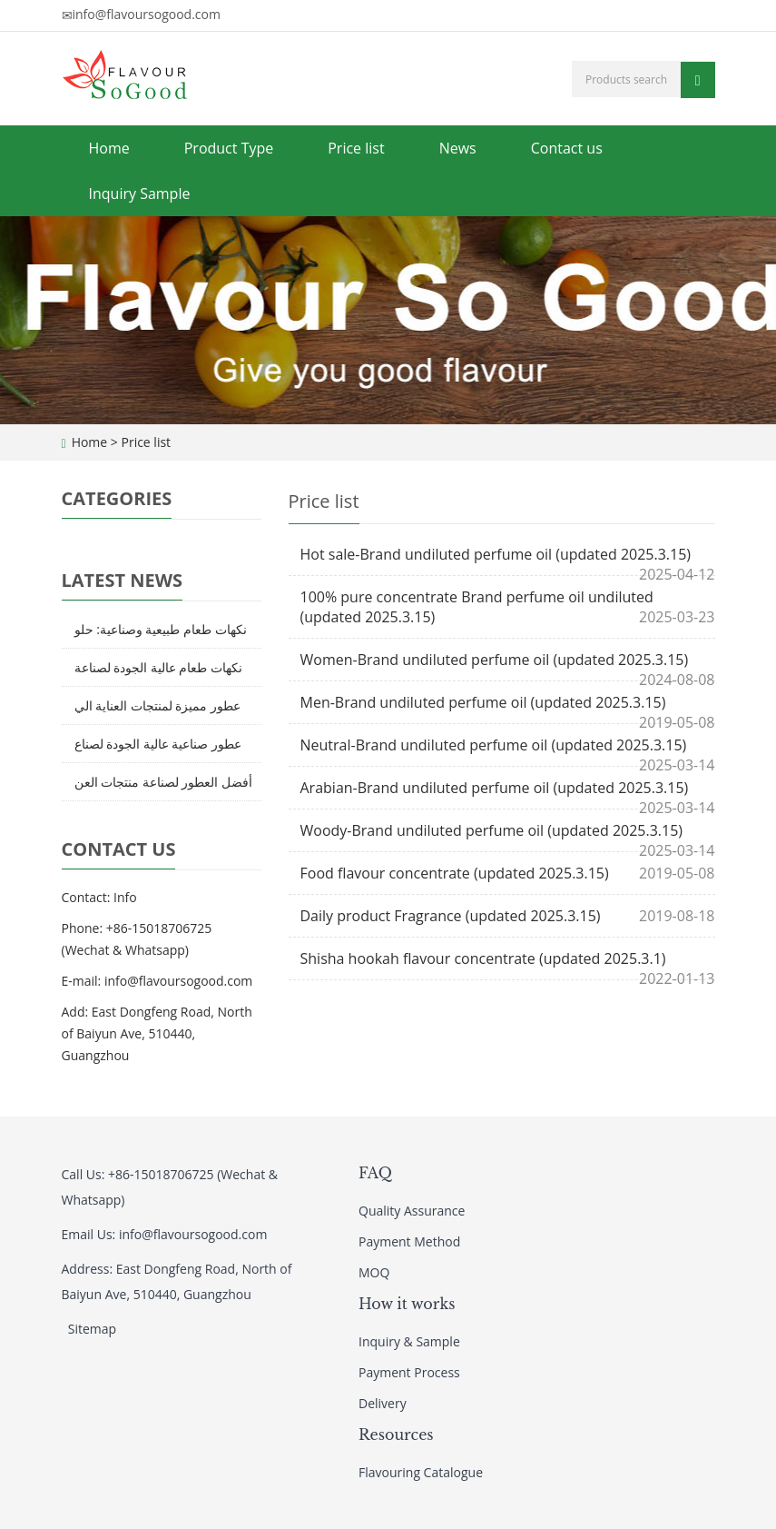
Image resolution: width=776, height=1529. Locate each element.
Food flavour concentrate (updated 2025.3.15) (454, 873)
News (457, 148)
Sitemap (92, 1328)
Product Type (229, 148)
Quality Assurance (412, 1210)
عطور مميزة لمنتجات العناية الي (157, 705)
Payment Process (409, 1372)
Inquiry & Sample (409, 1341)
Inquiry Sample (140, 194)
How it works (407, 1304)
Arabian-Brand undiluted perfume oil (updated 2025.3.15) (494, 788)
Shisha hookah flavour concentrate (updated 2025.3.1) (483, 958)
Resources (396, 1434)
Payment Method (409, 1241)
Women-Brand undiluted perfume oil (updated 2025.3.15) (494, 660)
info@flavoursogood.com (147, 14)
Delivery (383, 1403)
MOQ (374, 1272)
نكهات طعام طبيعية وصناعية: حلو (160, 629)
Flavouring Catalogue (421, 1472)
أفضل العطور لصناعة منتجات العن (163, 781)
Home (109, 148)
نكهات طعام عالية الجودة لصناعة (158, 667)
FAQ (375, 1173)
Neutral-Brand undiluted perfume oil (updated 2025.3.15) (493, 745)
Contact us (567, 148)
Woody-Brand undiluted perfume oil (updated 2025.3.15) (491, 830)
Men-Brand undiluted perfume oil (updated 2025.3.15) (483, 702)
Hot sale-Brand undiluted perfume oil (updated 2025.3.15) (496, 554)
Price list (356, 148)
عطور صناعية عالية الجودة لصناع (158, 743)
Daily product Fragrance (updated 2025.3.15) (450, 916)
